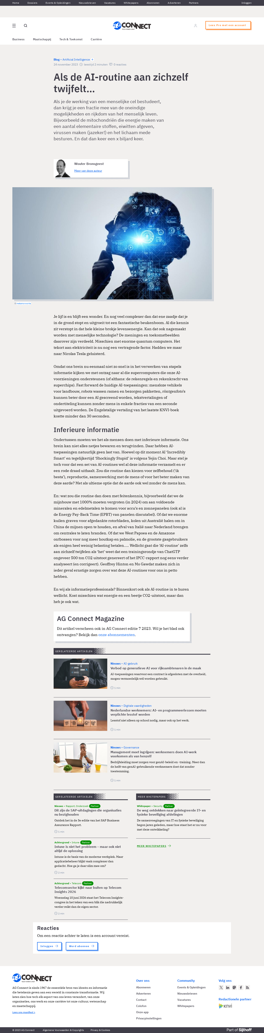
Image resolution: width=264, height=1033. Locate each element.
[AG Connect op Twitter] (221, 987)
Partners (193, 2)
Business (18, 39)
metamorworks (23, 303)
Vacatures (110, 2)
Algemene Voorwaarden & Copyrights (63, 1030)
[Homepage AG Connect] (132, 25)
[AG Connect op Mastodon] (234, 987)
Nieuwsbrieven (87, 2)
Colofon (141, 1006)
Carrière (96, 39)
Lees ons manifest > (23, 1012)
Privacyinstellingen (148, 1018)
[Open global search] (25, 25)
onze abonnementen (116, 634)
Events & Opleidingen (58, 2)
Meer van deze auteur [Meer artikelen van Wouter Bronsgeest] (88, 171)
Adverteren (174, 2)
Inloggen (247, 2)
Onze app (142, 1012)
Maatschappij (42, 39)
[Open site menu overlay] (14, 25)
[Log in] (195, 25)
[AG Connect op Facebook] (240, 987)
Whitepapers (131, 2)
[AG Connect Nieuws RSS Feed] (247, 987)
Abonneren (153, 2)
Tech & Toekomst (70, 39)
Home (15, 2)
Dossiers (32, 2)
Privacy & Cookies (100, 1030)
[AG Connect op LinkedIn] (227, 987)
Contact (141, 1000)
